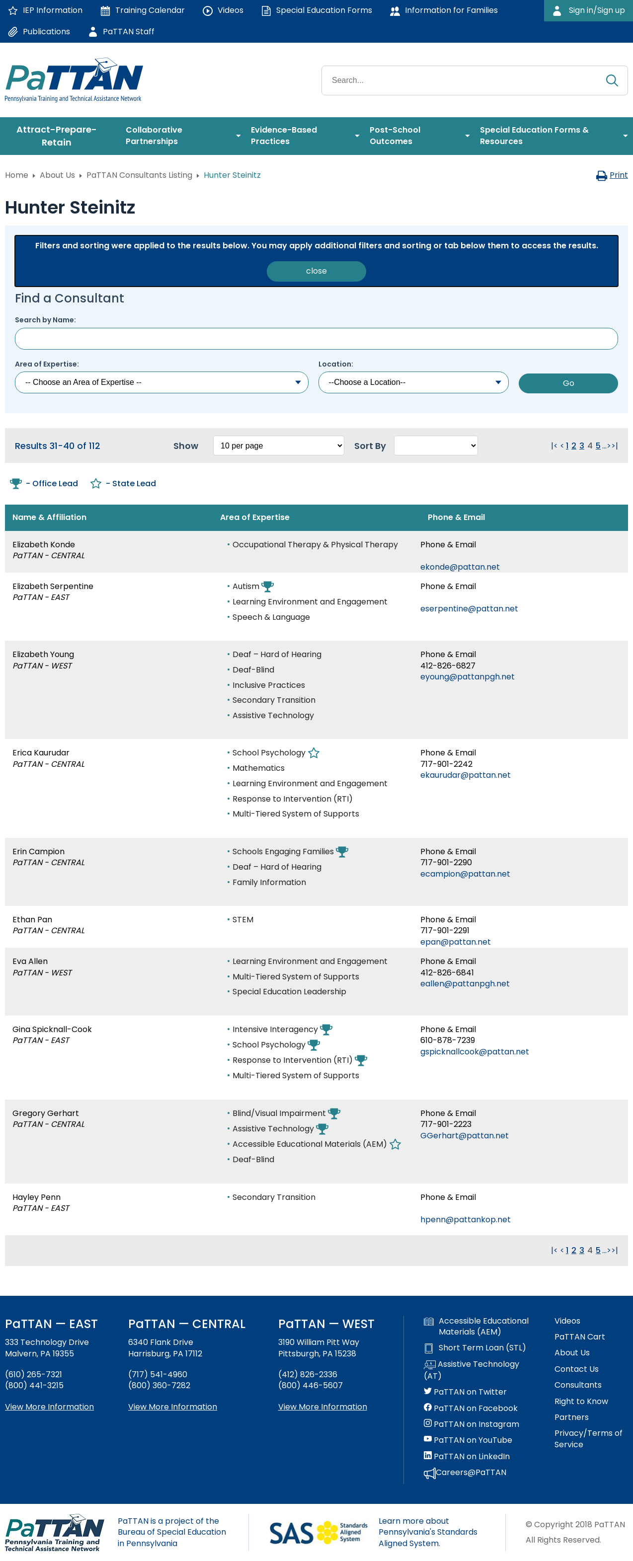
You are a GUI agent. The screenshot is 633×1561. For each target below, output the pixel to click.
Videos (567, 1321)
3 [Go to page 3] (581, 445)
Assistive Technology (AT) (471, 1370)
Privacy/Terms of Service (588, 1439)
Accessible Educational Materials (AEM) (476, 1327)
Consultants (578, 1385)
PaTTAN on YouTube (468, 1440)
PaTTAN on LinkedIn (467, 1456)
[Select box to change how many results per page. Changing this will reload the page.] (278, 445)
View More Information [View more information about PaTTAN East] (49, 1406)
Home (16, 175)
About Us (57, 175)
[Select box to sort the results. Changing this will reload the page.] (436, 445)
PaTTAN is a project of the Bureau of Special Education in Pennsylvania (172, 1532)
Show (185, 446)
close (316, 271)
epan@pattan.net (455, 942)
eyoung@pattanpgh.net (467, 676)
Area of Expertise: (47, 364)
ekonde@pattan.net (460, 567)
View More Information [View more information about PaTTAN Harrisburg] (172, 1406)
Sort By (370, 446)
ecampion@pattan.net (465, 874)
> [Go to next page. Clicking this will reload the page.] (609, 445)
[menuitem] (60, 136)
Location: (335, 364)
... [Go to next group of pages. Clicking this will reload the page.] (604, 445)
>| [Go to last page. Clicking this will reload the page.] (614, 445)
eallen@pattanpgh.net (465, 983)
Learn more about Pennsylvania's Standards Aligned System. (428, 1532)
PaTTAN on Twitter (465, 1392)
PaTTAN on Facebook (471, 1408)
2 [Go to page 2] (573, 445)
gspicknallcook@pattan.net (474, 1051)
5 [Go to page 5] (598, 445)
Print (612, 175)
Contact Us (576, 1369)
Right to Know (581, 1401)
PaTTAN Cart (579, 1337)
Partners (571, 1417)
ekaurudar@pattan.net (465, 775)
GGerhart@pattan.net (464, 1135)
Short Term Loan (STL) (475, 1347)
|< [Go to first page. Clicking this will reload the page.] (554, 445)
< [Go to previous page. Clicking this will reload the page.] (562, 445)
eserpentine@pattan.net (469, 608)
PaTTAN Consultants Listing (139, 175)
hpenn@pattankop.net (465, 1219)
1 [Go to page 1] (567, 445)
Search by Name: (45, 320)
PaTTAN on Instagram (471, 1424)
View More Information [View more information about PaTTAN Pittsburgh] (322, 1406)
